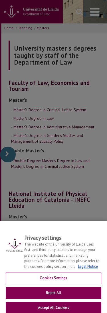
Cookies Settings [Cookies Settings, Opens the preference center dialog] (53, 280)
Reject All (53, 295)
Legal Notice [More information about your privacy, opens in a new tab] (88, 269)
